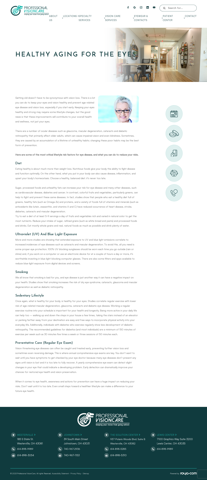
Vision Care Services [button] (119, 18)
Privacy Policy (76, 473)
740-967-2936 (72, 448)
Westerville (25, 434)
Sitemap (86, 473)
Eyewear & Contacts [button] (148, 18)
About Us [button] (56, 18)
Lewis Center (166, 434)
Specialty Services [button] (92, 18)
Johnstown (72, 434)
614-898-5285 (118, 448)
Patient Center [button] (174, 18)
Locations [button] (71, 16)
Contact (191, 16)
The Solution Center (125, 434)
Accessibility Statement (60, 473)
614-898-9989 (25, 448)
